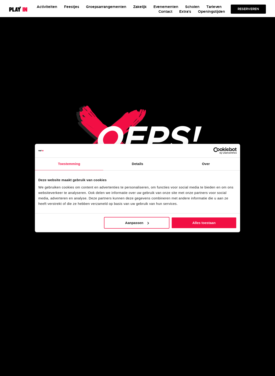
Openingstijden (211, 11)
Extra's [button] (185, 11)
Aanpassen (137, 223)
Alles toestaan (204, 223)
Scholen (192, 6)
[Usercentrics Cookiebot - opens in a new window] (217, 150)
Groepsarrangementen (106, 6)
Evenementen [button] (165, 6)
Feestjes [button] (71, 6)
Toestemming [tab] (69, 164)
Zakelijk (140, 6)
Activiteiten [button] (47, 6)
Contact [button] (165, 11)
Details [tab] (137, 164)
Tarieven (214, 6)
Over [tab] (206, 164)
